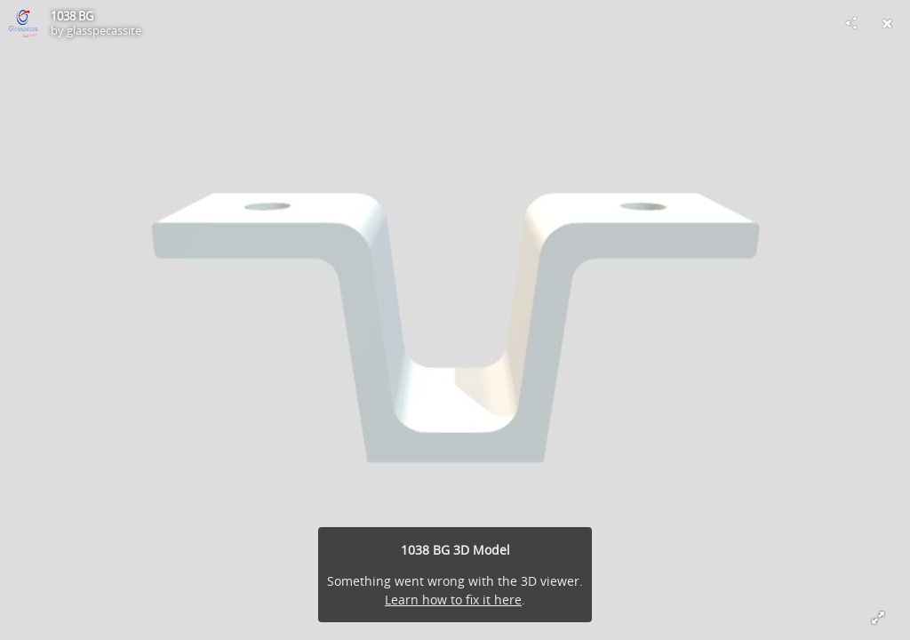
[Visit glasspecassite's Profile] (23, 23)
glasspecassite (104, 30)
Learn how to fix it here (453, 599)
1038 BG (72, 16)
